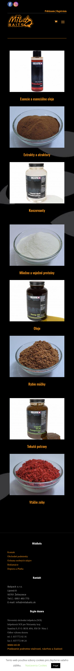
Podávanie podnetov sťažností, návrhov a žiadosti (34, 648)
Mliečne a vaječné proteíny (36, 272)
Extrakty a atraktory (37, 154)
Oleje (37, 328)
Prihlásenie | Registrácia (56, 11)
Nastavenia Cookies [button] (36, 665)
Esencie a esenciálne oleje (37, 98)
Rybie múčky (36, 384)
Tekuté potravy (37, 446)
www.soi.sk (13, 644)
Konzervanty (37, 210)
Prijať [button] (55, 665)
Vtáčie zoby (37, 502)
